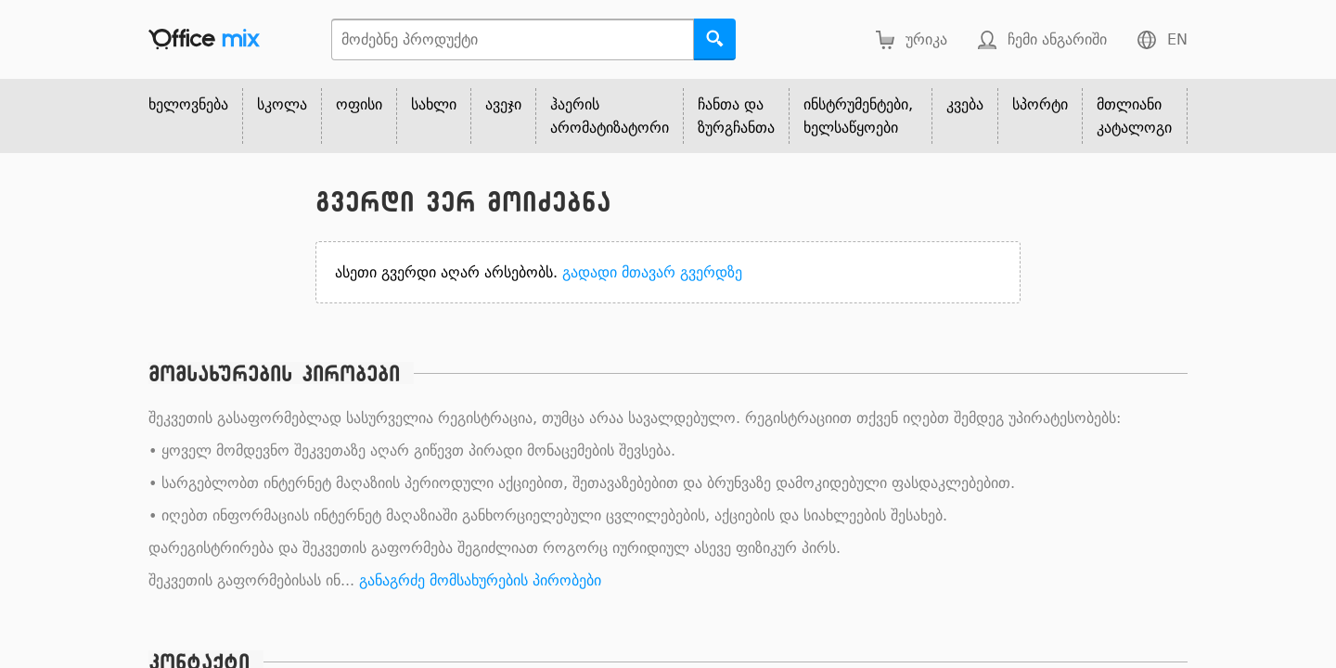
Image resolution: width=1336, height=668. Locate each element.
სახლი (433, 104)
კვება (964, 104)
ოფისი (359, 104)
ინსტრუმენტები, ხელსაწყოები (858, 116)
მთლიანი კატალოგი (1134, 116)
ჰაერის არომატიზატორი (609, 116)
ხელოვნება (188, 104)
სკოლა (282, 104)
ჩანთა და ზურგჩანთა (736, 116)
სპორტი (1040, 104)
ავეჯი (503, 104)
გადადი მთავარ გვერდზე (652, 272)
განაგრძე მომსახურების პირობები (480, 580)
